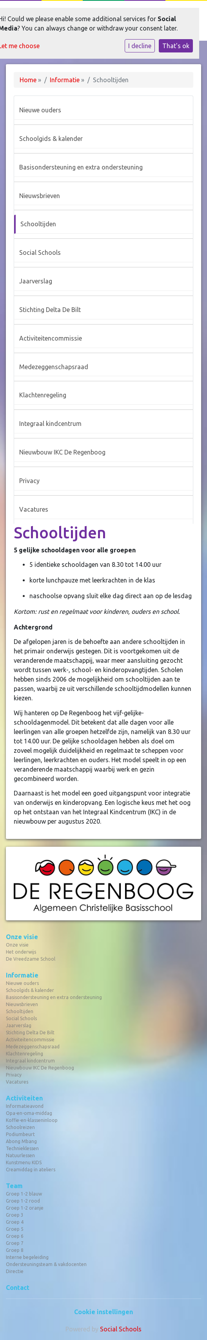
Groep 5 (15, 1229)
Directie (15, 1271)
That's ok (175, 45)
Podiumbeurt (20, 1134)
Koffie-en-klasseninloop (32, 1120)
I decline (139, 45)
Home (28, 79)
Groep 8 (15, 1250)
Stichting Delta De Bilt (50, 309)
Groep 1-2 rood (23, 1200)
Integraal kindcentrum (50, 423)
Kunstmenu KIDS (24, 1162)
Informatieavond (25, 1106)
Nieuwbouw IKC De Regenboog (62, 452)
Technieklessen (22, 1148)
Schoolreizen (20, 1127)
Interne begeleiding (27, 1257)
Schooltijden (38, 223)
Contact (17, 1287)
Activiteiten (24, 1098)
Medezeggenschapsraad (53, 366)
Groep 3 (15, 1214)
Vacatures (33, 509)
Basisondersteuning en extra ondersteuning (81, 167)
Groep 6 (15, 1236)
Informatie (65, 79)
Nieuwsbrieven (39, 195)
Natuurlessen (20, 1155)
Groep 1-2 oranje (25, 1207)
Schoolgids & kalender (51, 138)
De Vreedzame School (30, 958)
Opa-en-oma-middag (29, 1113)
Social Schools (40, 252)
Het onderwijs (21, 951)
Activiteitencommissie (50, 338)
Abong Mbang (21, 1141)
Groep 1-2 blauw (24, 1193)
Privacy (29, 480)
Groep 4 (15, 1222)
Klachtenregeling (42, 395)
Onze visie (22, 936)
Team (14, 1185)
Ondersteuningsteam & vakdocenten (46, 1264)
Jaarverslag (35, 281)
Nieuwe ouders (40, 110)
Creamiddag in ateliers (30, 1169)
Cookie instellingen (103, 1311)
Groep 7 (15, 1243)
